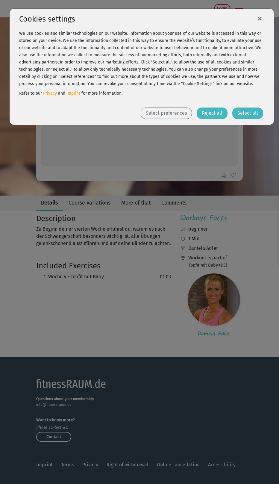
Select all (247, 113)
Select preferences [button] (166, 113)
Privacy (50, 93)
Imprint (73, 93)
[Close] (259, 18)
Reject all (212, 113)
